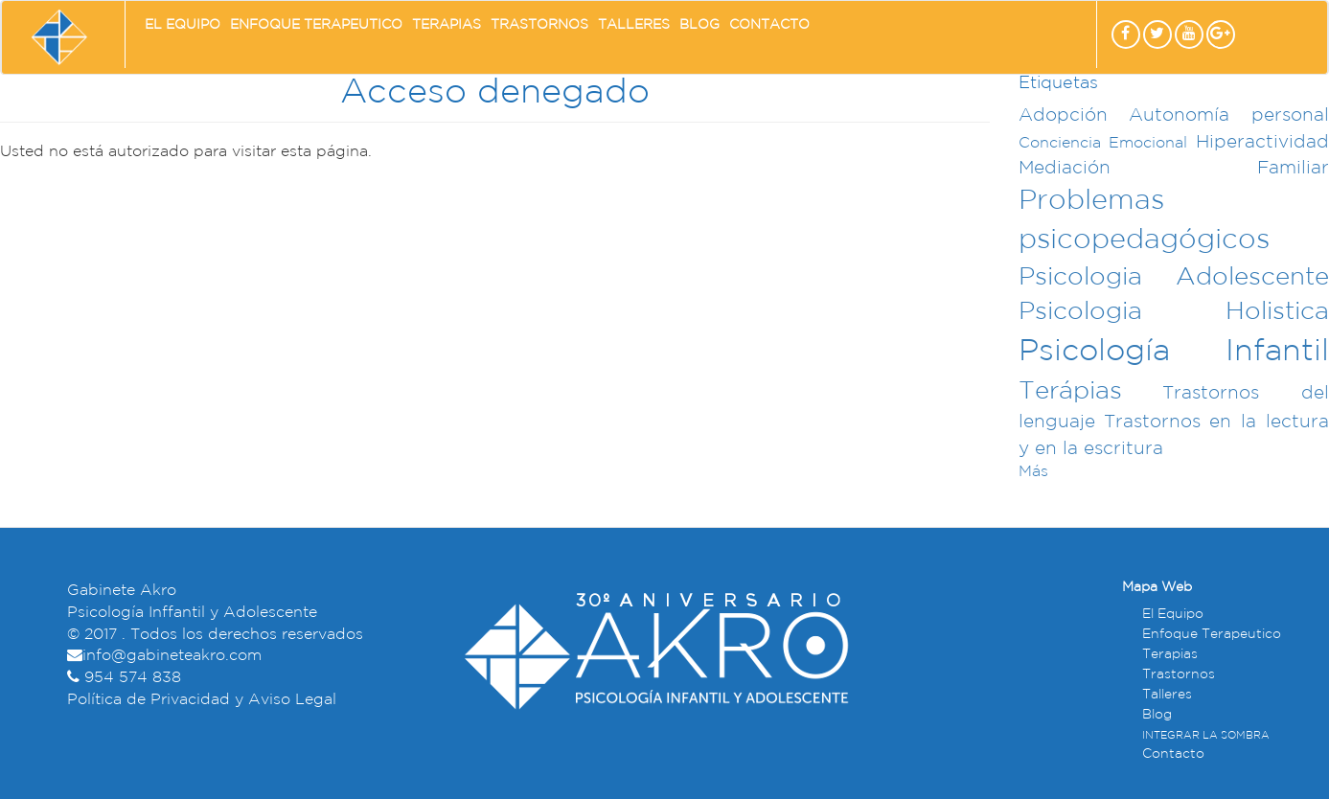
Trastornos (539, 24)
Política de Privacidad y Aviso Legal (201, 700)
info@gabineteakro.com (172, 656)
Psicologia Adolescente (1174, 277)
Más (1033, 472)
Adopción (1063, 115)
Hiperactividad (1262, 142)
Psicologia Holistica (1174, 312)
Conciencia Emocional (1103, 143)
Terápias (1070, 391)
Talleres (634, 24)
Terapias (446, 24)
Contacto (769, 24)
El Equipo (182, 24)
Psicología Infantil (1174, 351)
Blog (699, 24)
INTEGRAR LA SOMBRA (1206, 736)
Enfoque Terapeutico (316, 24)
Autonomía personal (1229, 115)
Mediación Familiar (1174, 168)
